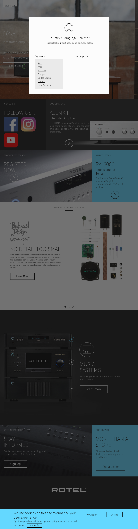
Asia (40, 63)
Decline (114, 514)
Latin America (44, 85)
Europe (41, 74)
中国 (40, 66)
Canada (41, 81)
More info (34, 525)
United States (44, 77)
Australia (42, 70)
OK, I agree (92, 514)
